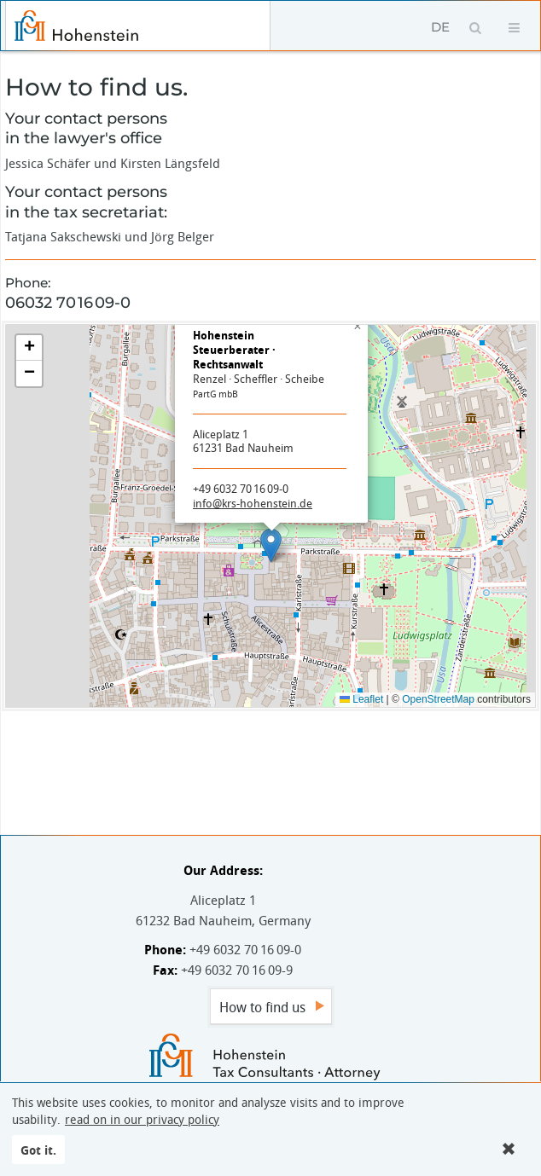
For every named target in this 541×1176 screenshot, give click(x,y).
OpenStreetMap (438, 699)
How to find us (262, 1007)
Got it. (38, 1150)
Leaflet (361, 699)
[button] (271, 545)
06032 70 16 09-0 (68, 302)
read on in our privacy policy (142, 1119)
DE (440, 27)
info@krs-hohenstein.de (252, 503)
